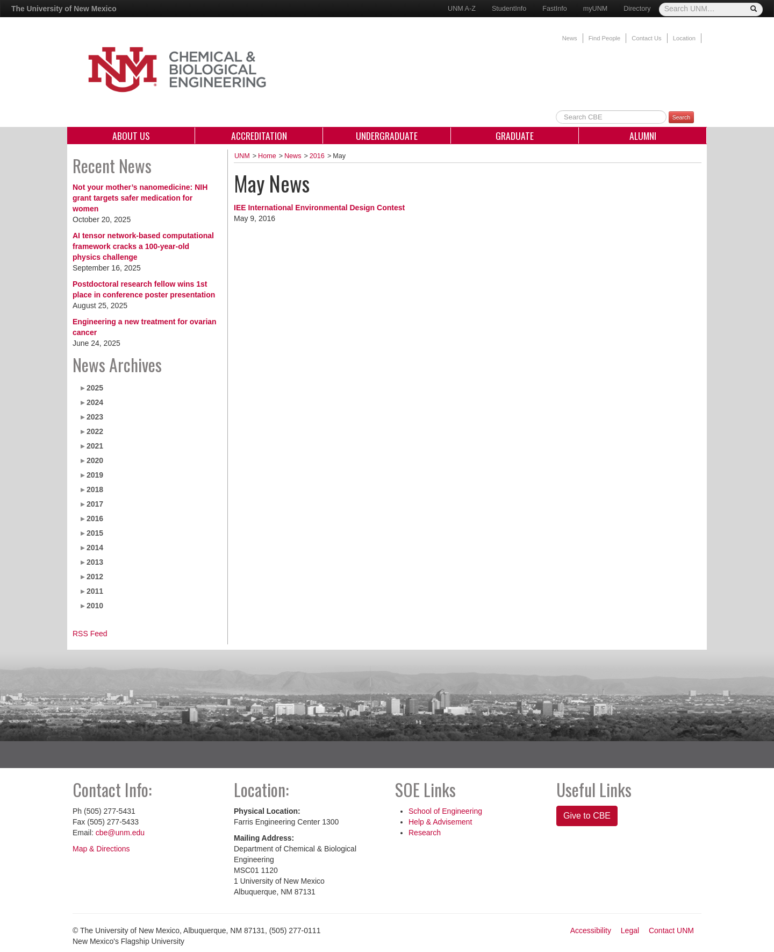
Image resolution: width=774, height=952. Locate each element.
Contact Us (646, 38)
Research (424, 832)
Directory (637, 8)
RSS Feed (90, 633)
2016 (95, 518)
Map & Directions (101, 848)
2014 (95, 547)
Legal (630, 930)
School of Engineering (445, 811)
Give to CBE (587, 815)
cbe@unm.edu (120, 832)
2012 (95, 576)
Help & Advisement (440, 822)
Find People (605, 38)
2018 (95, 489)
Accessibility (590, 930)
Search (681, 117)
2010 (95, 605)
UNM (242, 156)
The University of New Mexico (64, 8)
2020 (95, 460)
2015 (95, 533)
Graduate (515, 136)
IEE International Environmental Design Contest (319, 207)
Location (684, 38)
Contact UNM (671, 930)
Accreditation (259, 136)
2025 (95, 387)
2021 (95, 446)
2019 (95, 475)
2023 (95, 417)
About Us (131, 136)
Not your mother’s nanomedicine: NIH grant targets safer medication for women (140, 198)
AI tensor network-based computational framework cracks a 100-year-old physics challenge (143, 246)
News (569, 38)
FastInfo (554, 8)
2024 (95, 402)
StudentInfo (509, 8)
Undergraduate (387, 136)
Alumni (642, 136)
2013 (95, 562)
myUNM (595, 8)
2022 (95, 431)
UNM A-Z (462, 8)
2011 (95, 591)
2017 (95, 504)
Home (267, 156)
